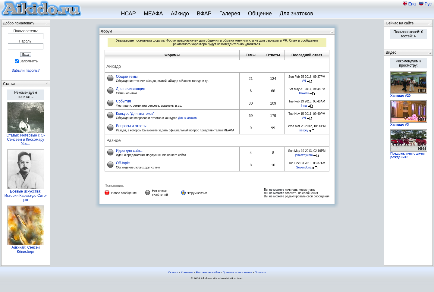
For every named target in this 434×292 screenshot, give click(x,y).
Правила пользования (237, 272)
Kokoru (304, 93)
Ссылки (173, 272)
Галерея (229, 14)
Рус (428, 4)
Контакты (187, 272)
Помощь (260, 272)
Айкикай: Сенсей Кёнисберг (25, 249)
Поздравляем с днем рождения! (407, 155)
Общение (260, 14)
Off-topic (123, 163)
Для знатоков (296, 14)
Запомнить (29, 61)
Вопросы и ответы (131, 126)
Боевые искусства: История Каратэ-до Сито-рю (26, 195)
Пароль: (26, 41)
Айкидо (180, 14)
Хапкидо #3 (399, 124)
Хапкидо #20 (400, 95)
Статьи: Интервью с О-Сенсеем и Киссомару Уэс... (25, 139)
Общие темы (127, 76)
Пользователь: (25, 31)
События (123, 101)
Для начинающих (130, 89)
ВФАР (204, 14)
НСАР (128, 14)
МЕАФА (153, 14)
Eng (412, 4)
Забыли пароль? (26, 70)
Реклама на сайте (208, 272)
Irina (304, 105)
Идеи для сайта (129, 151)
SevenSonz (304, 167)
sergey (303, 130)
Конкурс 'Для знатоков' (135, 113)
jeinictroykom (304, 155)
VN (304, 81)
